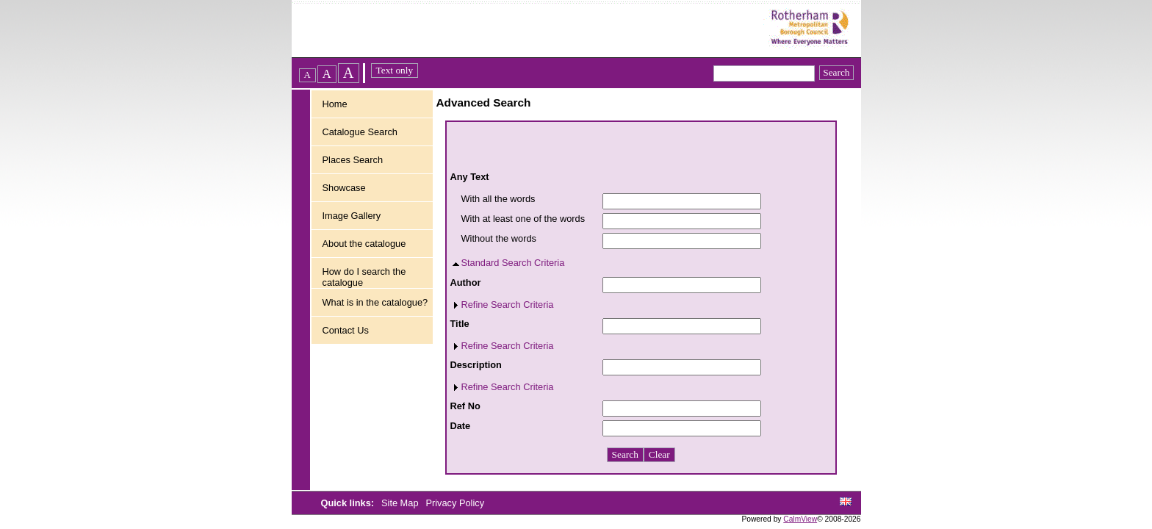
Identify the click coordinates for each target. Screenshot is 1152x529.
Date (460, 425)
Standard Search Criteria (513, 262)
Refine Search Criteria (507, 304)
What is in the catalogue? (375, 302)
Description (476, 364)
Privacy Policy (454, 502)
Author (465, 282)
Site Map (401, 502)
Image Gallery (352, 215)
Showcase (344, 187)
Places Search (353, 159)
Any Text (469, 176)
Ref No (465, 405)
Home (335, 103)
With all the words (498, 198)
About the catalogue (364, 243)
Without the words (498, 238)
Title (459, 323)
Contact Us (346, 330)
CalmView (800, 519)
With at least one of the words (523, 218)
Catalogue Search (360, 131)
